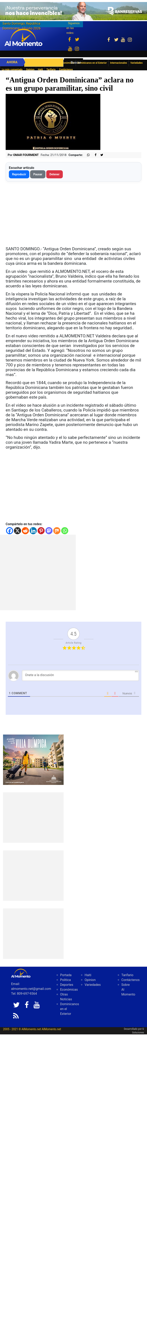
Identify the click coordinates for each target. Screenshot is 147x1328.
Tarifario (51, 69)
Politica (65, 980)
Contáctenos (66, 69)
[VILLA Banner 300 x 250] (33, 760)
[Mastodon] (48, 530)
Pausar (37, 174)
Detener (54, 174)
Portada (66, 975)
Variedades (93, 985)
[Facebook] (9, 530)
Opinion (30, 69)
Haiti (40, 69)
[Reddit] (25, 530)
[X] (17, 530)
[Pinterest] (41, 530)
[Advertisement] (38, 572)
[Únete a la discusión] (80, 675)
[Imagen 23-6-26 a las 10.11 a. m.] (73, 11)
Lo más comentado (12, 69)
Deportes (66, 985)
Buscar (76, 62)
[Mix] (56, 530)
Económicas (69, 989)
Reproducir (19, 174)
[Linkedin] (33, 530)
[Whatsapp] (64, 530)
